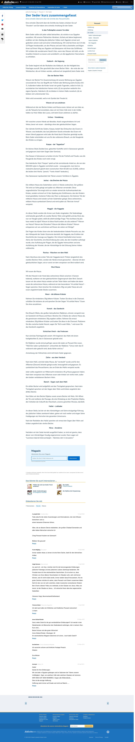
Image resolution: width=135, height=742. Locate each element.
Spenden (118, 2)
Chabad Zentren (87, 718)
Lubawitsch (58, 731)
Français (100, 70)
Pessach (41, 12)
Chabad (54, 731)
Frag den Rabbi (96, 2)
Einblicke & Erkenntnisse (37, 7)
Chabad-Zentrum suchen (108, 2)
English (90, 70)
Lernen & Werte (21, 7)
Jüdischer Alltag (8, 7)
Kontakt (106, 737)
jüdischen (85, 732)
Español (95, 70)
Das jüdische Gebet (73, 719)
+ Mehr (65, 7)
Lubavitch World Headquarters (87, 731)
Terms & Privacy (99, 737)
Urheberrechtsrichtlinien (34, 473)
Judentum (74, 732)
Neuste (38, 506)
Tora (71, 732)
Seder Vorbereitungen (40, 491)
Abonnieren (87, 2)
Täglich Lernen (56, 719)
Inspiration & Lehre (54, 7)
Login (80, 2)
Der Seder (49, 12)
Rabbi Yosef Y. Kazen (60, 732)
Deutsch (125, 2)
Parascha (71, 718)
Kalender (55, 718)
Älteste (44, 506)
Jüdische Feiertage (31, 12)
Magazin (41, 721)
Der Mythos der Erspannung (71, 491)
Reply (34, 543)
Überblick (85, 716)
